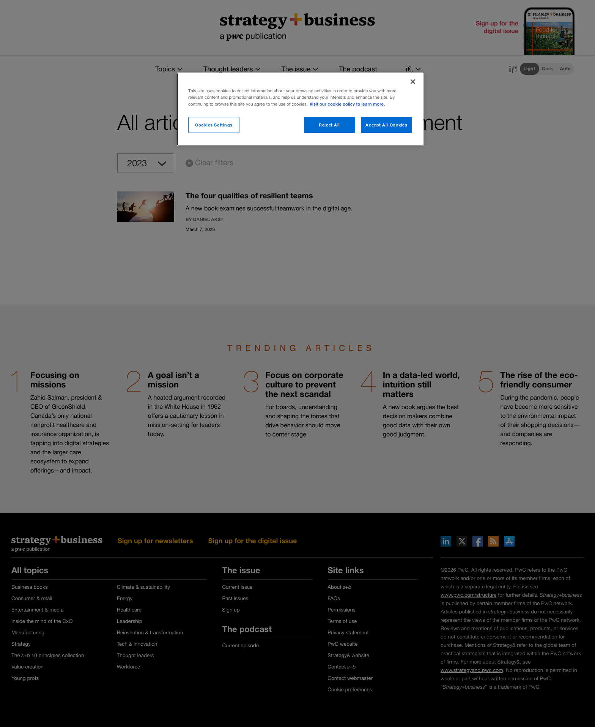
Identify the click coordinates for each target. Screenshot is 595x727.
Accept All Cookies (386, 125)
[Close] (413, 81)
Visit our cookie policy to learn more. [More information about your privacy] (347, 104)
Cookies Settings (214, 125)
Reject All (329, 125)
